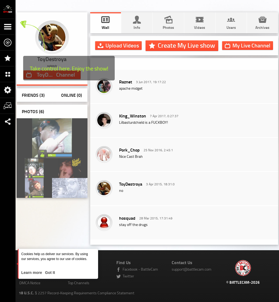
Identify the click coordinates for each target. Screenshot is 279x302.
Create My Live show (186, 45)
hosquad (127, 218)
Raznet (125, 81)
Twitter (128, 276)
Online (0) (71, 95)
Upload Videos (122, 45)
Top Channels (78, 282)
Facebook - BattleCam (140, 269)
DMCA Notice (29, 282)
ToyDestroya (130, 184)
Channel (251, 45)
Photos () (33, 111)
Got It (49, 272)
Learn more (32, 272)
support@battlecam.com (191, 269)
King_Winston (132, 116)
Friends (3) (33, 95)
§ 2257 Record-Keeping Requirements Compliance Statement (76, 292)
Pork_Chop (129, 150)
